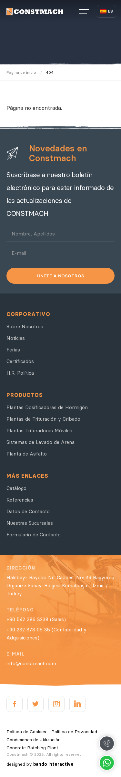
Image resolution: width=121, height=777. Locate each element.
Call (107, 743)
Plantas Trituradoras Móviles (39, 430)
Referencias (19, 500)
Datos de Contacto (28, 511)
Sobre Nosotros (24, 326)
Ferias (13, 350)
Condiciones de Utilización (33, 740)
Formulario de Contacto (33, 535)
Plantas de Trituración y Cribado (43, 419)
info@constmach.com (31, 663)
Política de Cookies (26, 731)
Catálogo (16, 488)
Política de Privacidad (74, 731)
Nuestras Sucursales (29, 523)
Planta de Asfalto (26, 454)
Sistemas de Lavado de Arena (40, 442)
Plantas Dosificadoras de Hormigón (47, 407)
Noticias (15, 338)
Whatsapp (107, 763)
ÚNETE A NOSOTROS (60, 276)
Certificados (20, 361)
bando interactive (53, 764)
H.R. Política (20, 373)
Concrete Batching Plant (32, 748)
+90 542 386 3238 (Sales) (36, 619)
